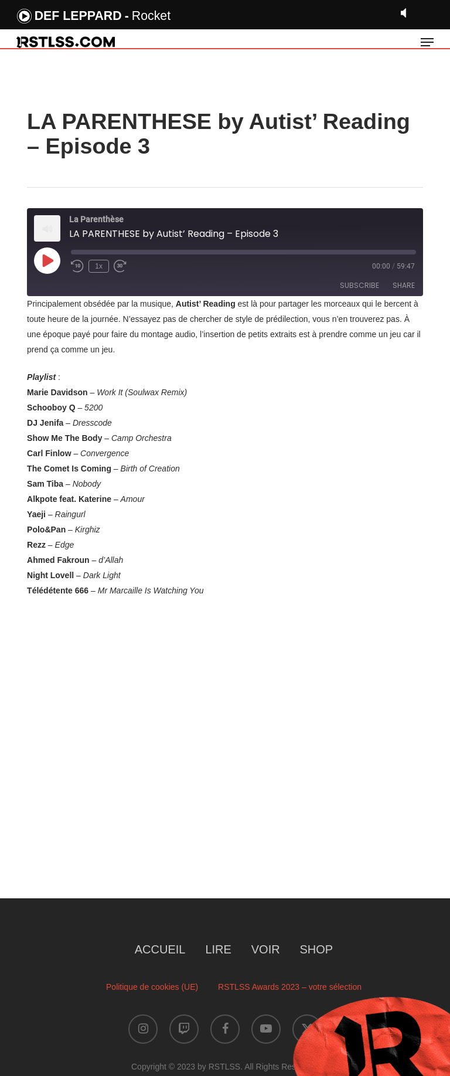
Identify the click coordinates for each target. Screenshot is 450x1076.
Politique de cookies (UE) (152, 987)
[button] (427, 42)
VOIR (265, 949)
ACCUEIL (160, 949)
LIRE (218, 949)
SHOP (316, 949)
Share (404, 285)
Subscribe (359, 285)
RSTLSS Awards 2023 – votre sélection (290, 987)
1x (99, 266)
